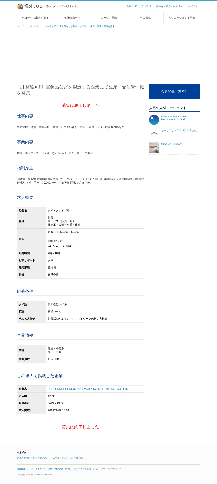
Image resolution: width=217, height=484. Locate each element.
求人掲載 (145, 17)
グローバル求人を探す (35, 17)
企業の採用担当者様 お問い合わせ (34, 458)
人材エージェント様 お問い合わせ (70, 458)
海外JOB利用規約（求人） (86, 469)
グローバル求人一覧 (36, 469)
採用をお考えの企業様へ (169, 6)
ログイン (192, 6)
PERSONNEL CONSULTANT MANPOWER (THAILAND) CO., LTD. (88, 389)
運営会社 (21, 469)
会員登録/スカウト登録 (138, 6)
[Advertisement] (108, 55)
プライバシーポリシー (111, 469)
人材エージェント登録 (181, 17)
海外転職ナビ (72, 17)
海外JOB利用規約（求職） (60, 469)
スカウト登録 (109, 17)
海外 (51, 6)
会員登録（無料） (174, 91)
